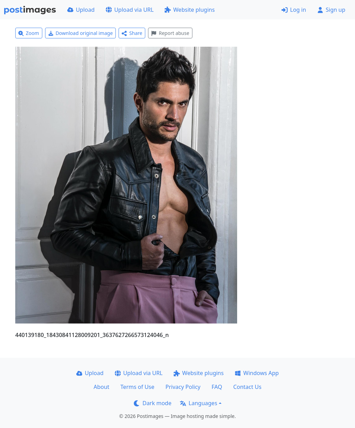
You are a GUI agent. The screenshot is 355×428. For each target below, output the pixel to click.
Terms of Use (137, 387)
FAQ (216, 387)
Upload (81, 9)
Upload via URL (130, 9)
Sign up (331, 9)
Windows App (257, 373)
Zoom (28, 33)
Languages (198, 403)
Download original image (80, 33)
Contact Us (247, 387)
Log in (294, 9)
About (101, 387)
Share (132, 33)
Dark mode (152, 403)
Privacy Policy (182, 387)
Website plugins (190, 9)
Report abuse (170, 33)
